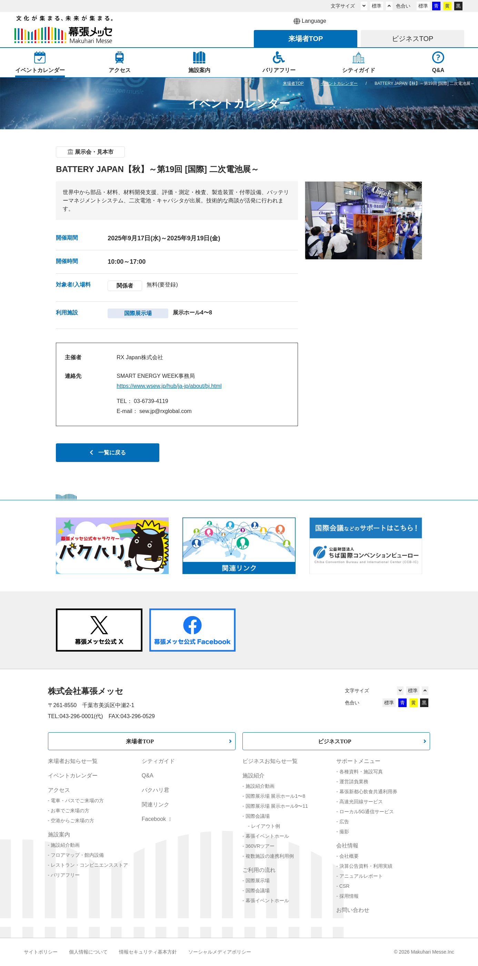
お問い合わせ (352, 910)
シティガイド (158, 761)
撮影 (344, 831)
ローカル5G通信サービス (366, 811)
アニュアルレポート (361, 876)
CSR (344, 886)
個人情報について (88, 952)
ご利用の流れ (259, 870)
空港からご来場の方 (72, 820)
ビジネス (413, 38)
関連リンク (155, 804)
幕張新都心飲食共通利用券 (368, 791)
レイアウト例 (265, 826)
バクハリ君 (155, 790)
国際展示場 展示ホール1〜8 (275, 796)
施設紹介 (253, 775)
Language (309, 21)
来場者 (305, 38)
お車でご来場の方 (70, 810)
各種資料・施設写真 (361, 771)
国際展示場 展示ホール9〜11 (277, 806)
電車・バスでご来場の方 (77, 800)
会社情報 (347, 845)
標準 (376, 6)
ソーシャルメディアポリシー (219, 952)
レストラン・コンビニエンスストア (89, 865)
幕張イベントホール (267, 836)
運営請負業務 (353, 781)
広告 (344, 821)
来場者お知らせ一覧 (73, 761)
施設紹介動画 (65, 845)
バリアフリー (65, 875)
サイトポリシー (41, 952)
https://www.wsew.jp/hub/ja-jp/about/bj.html (169, 386)
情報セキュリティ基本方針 (148, 952)
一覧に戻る (108, 452)
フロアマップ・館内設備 (77, 855)
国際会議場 (258, 816)
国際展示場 (258, 880)
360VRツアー (260, 846)
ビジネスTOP (334, 741)
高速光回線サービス (361, 801)
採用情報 (349, 896)
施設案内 (59, 834)
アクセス (59, 790)
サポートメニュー (358, 761)
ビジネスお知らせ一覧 (270, 761)
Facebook (156, 819)
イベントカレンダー (73, 775)
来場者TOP (140, 741)
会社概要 (349, 856)
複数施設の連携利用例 (270, 856)
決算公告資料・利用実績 (365, 866)
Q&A (147, 775)
